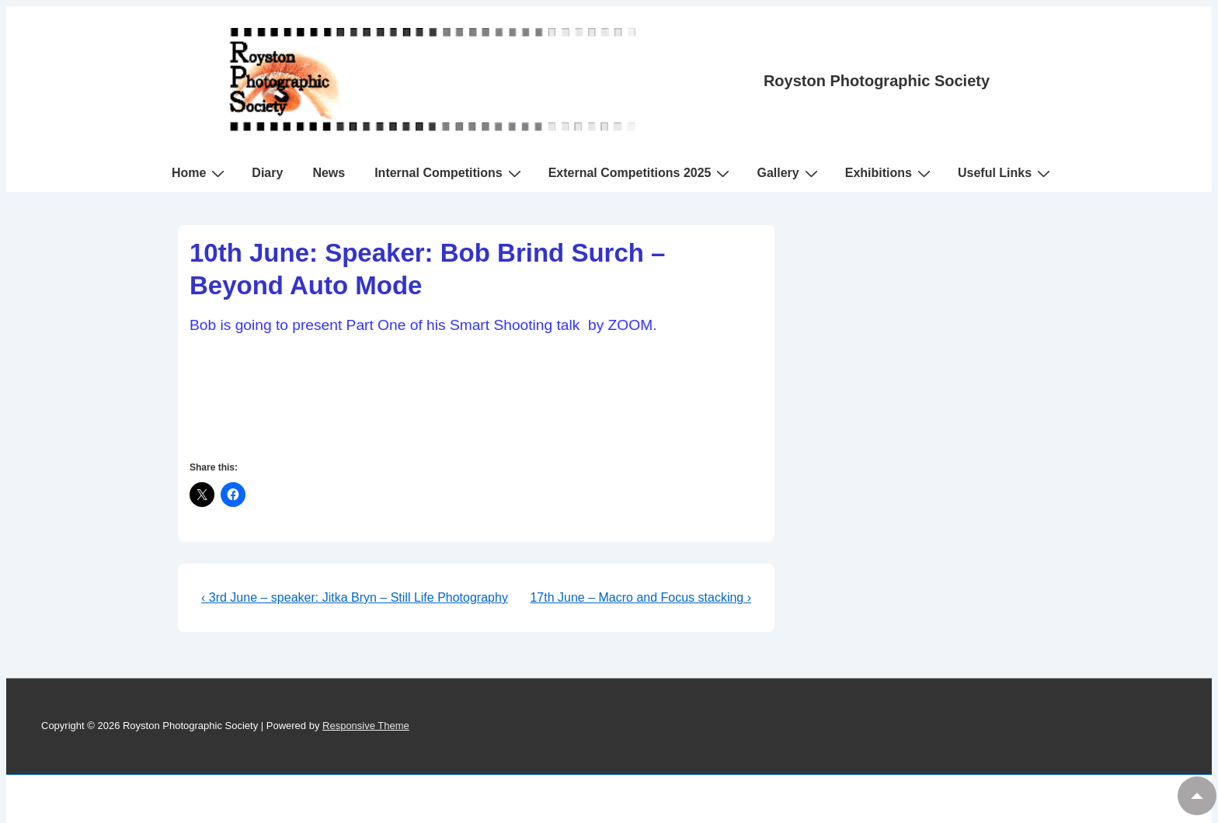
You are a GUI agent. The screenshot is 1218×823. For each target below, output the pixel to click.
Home (200, 173)
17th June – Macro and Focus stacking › (640, 597)
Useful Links (1006, 173)
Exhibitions (889, 173)
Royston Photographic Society (877, 80)
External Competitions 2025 (641, 173)
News (328, 172)
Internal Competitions (449, 173)
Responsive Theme (365, 725)
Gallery (789, 173)
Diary (267, 172)
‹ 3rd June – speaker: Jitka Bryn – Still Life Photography (354, 597)
